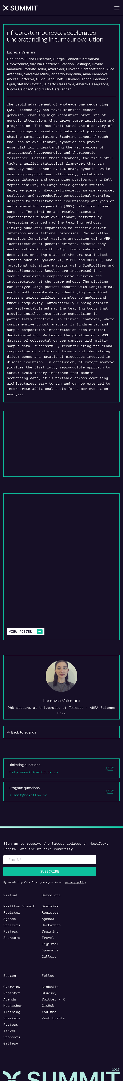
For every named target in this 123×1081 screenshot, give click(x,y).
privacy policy (75, 882)
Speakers (11, 925)
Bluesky (49, 993)
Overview (50, 906)
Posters (10, 931)
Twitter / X (53, 999)
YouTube (49, 1012)
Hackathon (51, 925)
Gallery (49, 957)
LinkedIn (50, 987)
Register (11, 912)
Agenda (9, 919)
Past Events (53, 1018)
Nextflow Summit (19, 906)
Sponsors (11, 938)
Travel (48, 938)
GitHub (48, 1006)
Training (50, 931)
